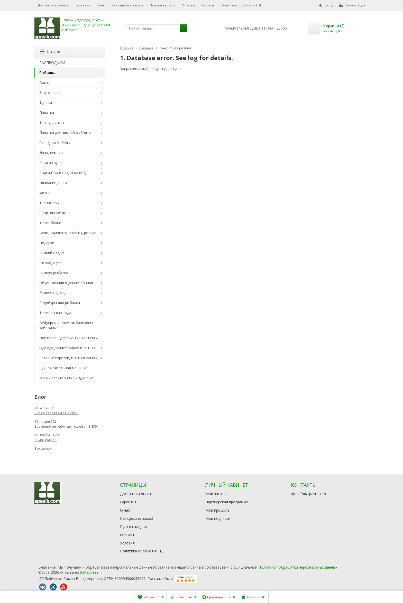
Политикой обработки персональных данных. (298, 567)
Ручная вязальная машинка (63, 367)
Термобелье (50, 222)
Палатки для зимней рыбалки (65, 132)
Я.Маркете (89, 572)
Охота (44, 82)
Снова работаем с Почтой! (56, 413)
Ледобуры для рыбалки (59, 302)
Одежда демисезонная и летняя (67, 347)
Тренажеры (49, 202)
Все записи (42, 448)
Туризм (45, 102)
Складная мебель (54, 142)
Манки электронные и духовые (66, 377)
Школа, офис (50, 262)
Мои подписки (217, 518)
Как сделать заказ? (127, 5)
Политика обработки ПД (241, 5)
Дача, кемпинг (51, 152)
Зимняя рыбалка (53, 272)
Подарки (46, 242)
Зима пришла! (45, 439)
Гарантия (82, 5)
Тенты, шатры (51, 122)
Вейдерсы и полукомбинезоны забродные (66, 325)
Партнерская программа (226, 502)
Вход (326, 5)
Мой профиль (217, 510)
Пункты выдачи (163, 5)
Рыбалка (47, 72)
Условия (208, 5)
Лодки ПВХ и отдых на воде (63, 172)
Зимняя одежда (53, 292)
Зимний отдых (51, 252)
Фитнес (45, 192)
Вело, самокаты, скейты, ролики (67, 232)
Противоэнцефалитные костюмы (68, 337)
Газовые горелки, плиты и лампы (68, 357)
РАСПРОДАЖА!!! (52, 62)
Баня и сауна (50, 162)
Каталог (51, 51)
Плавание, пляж (53, 182)
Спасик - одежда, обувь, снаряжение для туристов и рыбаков (85, 25)
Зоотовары (49, 92)
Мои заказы (215, 493)
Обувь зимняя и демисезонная (66, 282)
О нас (100, 5)
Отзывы (188, 5)
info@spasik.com (312, 493)
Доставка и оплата (53, 5)
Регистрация (352, 5)
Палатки (46, 112)
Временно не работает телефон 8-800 (65, 426)
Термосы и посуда (55, 312)
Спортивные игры (54, 212)
